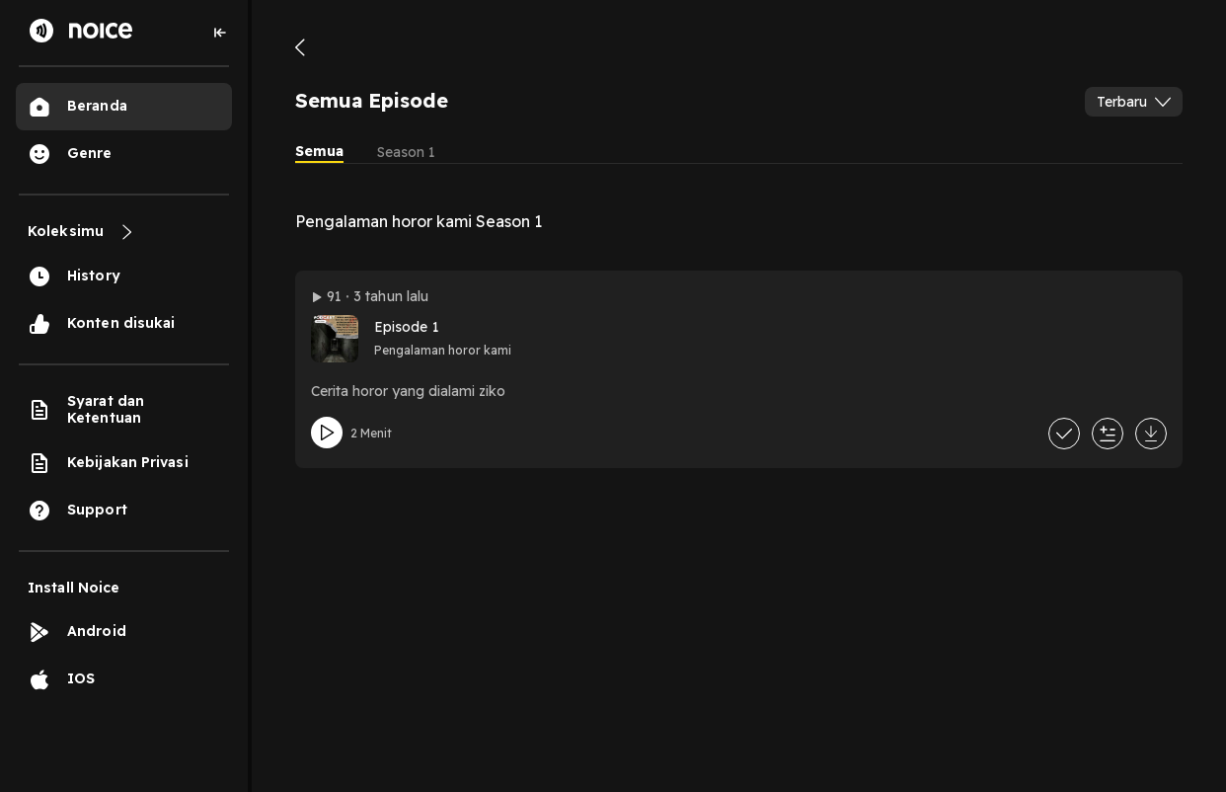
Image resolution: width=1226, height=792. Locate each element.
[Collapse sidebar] (220, 32)
